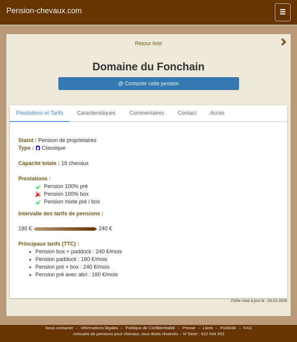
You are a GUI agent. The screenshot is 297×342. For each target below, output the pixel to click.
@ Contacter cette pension (148, 84)
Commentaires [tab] (146, 113)
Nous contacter (59, 327)
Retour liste (148, 43)
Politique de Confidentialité (150, 327)
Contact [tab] (187, 113)
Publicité (228, 327)
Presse (189, 327)
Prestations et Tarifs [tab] (39, 113)
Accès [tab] (217, 113)
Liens (208, 327)
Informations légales (99, 327)
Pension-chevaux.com (44, 10)
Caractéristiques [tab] (96, 113)
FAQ (247, 327)
